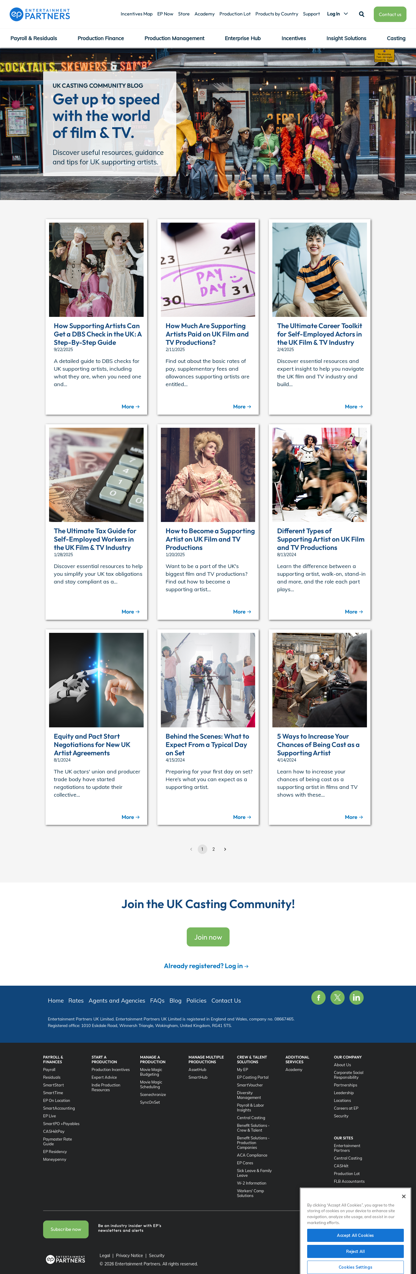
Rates (165, 55)
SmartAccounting (59, 1108)
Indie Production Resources (106, 1087)
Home (56, 1000)
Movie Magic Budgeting (151, 1072)
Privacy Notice (129, 1255)
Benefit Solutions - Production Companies (253, 1142)
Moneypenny (54, 1159)
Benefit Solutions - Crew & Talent (253, 1128)
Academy (204, 14)
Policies (288, 55)
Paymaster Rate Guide (57, 1141)
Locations (342, 1100)
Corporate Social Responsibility (348, 1075)
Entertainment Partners (347, 1148)
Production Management (174, 38)
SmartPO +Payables (61, 1123)
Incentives (294, 38)
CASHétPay (54, 1131)
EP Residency (55, 1151)
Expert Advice (104, 1077)
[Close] (403, 1218)
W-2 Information (251, 1183)
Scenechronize (153, 1094)
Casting (396, 38)
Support (311, 14)
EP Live (49, 1115)
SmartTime (53, 1092)
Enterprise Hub (243, 38)
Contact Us (319, 55)
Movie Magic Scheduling (151, 1084)
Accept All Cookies (355, 1257)
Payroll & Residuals (33, 38)
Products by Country (276, 14)
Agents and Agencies (204, 55)
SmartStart (53, 1085)
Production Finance (101, 38)
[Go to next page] (225, 849)
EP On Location (56, 1100)
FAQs (243, 55)
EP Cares (245, 1162)
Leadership (344, 1092)
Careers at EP (346, 1108)
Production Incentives (111, 1069)
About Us (342, 1064)
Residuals (51, 1077)
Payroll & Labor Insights (250, 1107)
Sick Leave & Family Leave (254, 1173)
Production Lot (235, 14)
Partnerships (345, 1085)
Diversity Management (249, 1095)
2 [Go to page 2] (214, 849)
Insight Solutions (346, 38)
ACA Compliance (252, 1155)
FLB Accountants (349, 1181)
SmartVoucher (250, 1085)
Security (341, 1115)
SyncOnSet (150, 1102)
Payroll (49, 1069)
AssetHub (197, 1069)
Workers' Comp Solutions (250, 1193)
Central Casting (251, 1117)
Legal (105, 1255)
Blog (264, 55)
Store (184, 14)
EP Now (165, 14)
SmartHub (198, 1077)
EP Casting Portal (253, 1077)
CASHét (341, 1165)
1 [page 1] (202, 849)
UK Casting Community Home (116, 55)
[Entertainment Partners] (40, 14)
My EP (242, 1069)
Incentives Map (137, 14)
